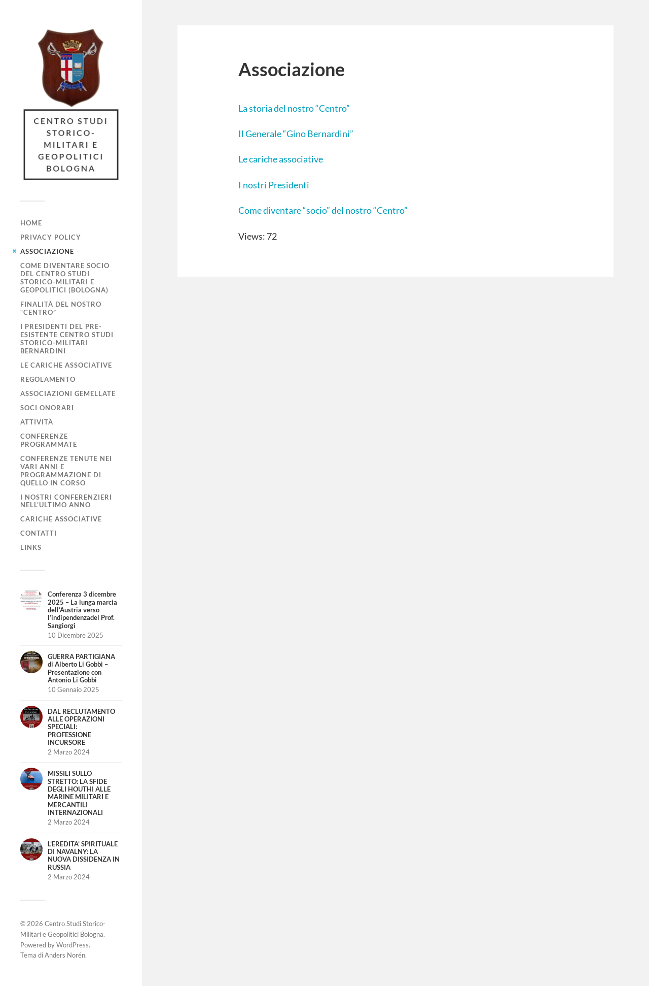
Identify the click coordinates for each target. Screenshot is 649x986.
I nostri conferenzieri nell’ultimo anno (66, 501)
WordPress (72, 945)
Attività (36, 422)
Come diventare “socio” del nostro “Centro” (323, 210)
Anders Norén (65, 955)
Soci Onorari (47, 408)
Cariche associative (61, 519)
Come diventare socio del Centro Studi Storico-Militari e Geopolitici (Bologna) (65, 277)
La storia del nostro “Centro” (294, 108)
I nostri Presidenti (273, 184)
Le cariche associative (66, 365)
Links (31, 547)
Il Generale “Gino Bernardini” (295, 133)
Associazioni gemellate (68, 393)
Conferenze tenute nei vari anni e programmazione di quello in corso (66, 470)
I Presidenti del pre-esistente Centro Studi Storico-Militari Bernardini (67, 338)
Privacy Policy (50, 237)
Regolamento (48, 379)
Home (31, 223)
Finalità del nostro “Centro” (60, 308)
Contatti (38, 533)
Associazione (47, 251)
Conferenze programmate (48, 440)
